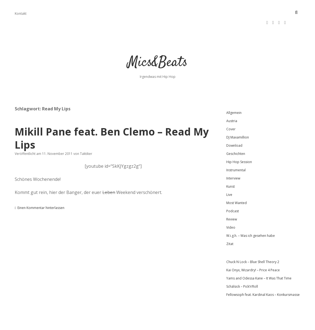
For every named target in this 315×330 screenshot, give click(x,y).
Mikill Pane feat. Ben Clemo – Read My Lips (112, 121)
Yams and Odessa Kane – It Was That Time (259, 262)
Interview (233, 162)
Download (234, 129)
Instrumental (236, 153)
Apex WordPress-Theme (140, 324)
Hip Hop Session (239, 145)
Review (231, 203)
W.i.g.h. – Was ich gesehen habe (250, 219)
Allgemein (234, 96)
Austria (231, 104)
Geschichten (235, 137)
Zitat (229, 227)
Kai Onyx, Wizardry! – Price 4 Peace (253, 253)
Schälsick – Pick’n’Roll (242, 270)
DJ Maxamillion (237, 121)
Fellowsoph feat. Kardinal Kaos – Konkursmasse (263, 278)
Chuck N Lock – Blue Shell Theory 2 (252, 245)
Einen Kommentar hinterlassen (40, 191)
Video (230, 211)
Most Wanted (236, 186)
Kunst (230, 170)
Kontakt (20, 13)
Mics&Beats (158, 46)
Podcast (232, 194)
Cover (231, 112)
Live (229, 178)
